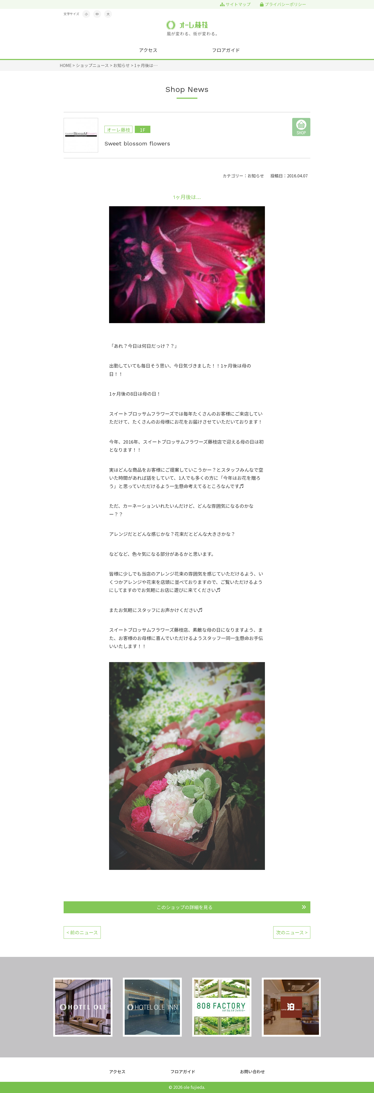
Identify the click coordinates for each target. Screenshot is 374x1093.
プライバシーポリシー (283, 4)
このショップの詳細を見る (185, 907)
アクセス (148, 49)
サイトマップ (235, 4)
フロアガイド (226, 49)
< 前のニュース (82, 932)
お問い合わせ (252, 1071)
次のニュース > (292, 932)
